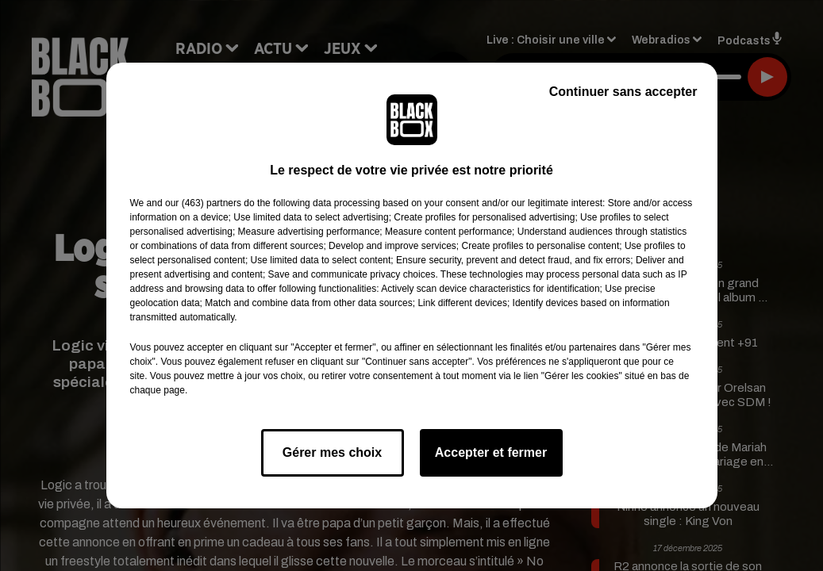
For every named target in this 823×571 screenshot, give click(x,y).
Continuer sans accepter (623, 91)
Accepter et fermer (491, 452)
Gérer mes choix (332, 452)
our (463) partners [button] (203, 203)
